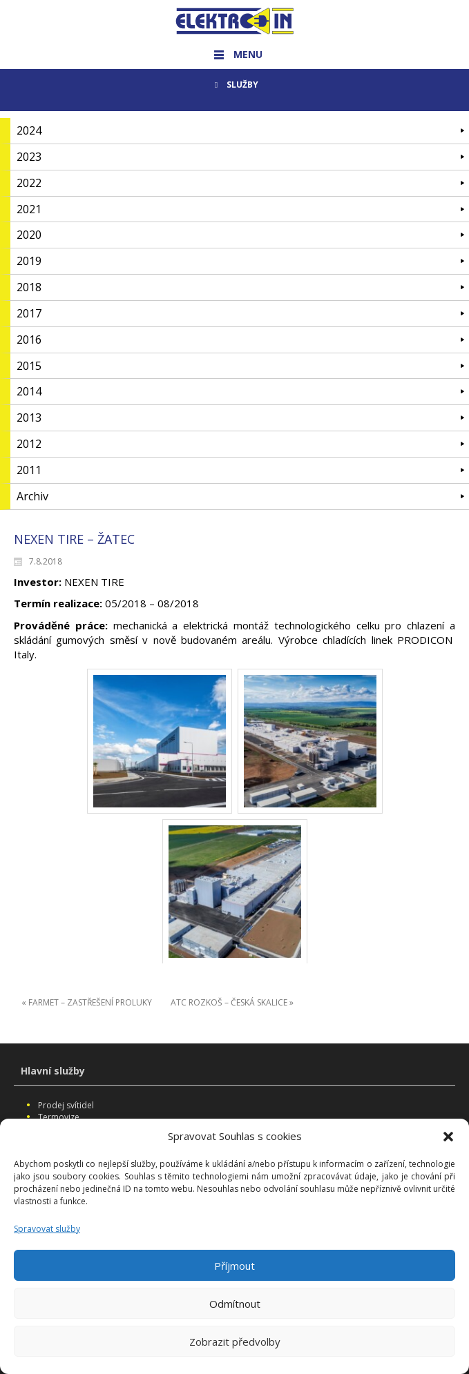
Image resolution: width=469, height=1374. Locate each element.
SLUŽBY (234, 84)
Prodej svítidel (66, 1105)
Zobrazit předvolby (234, 1355)
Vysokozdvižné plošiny (82, 1129)
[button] (448, 1150)
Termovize (58, 1117)
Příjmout (234, 1279)
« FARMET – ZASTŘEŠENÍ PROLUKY (86, 1002)
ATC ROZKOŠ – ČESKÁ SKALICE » (232, 1002)
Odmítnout (234, 1317)
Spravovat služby (47, 1242)
